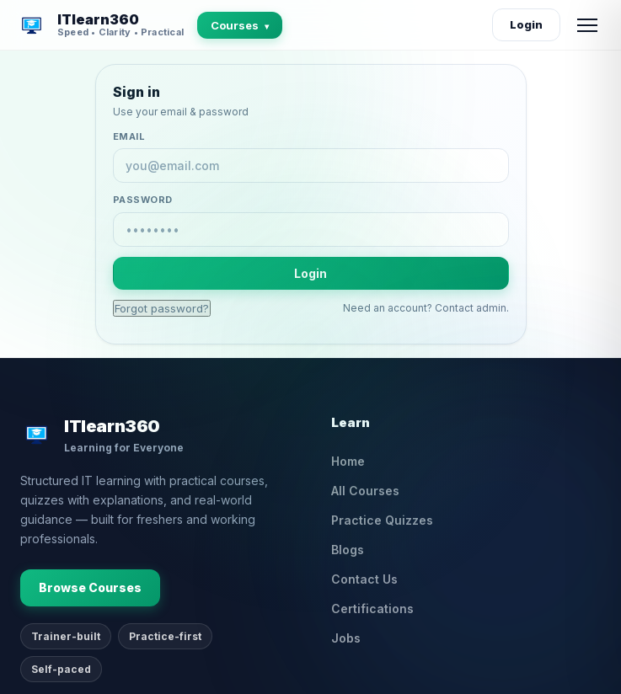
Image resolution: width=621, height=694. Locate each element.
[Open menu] (587, 25)
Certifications (372, 608)
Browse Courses (90, 587)
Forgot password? (162, 308)
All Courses (365, 490)
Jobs (346, 638)
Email (129, 136)
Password (143, 200)
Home (348, 461)
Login (526, 24)
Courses (240, 25)
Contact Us (364, 579)
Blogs (347, 549)
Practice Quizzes (382, 520)
